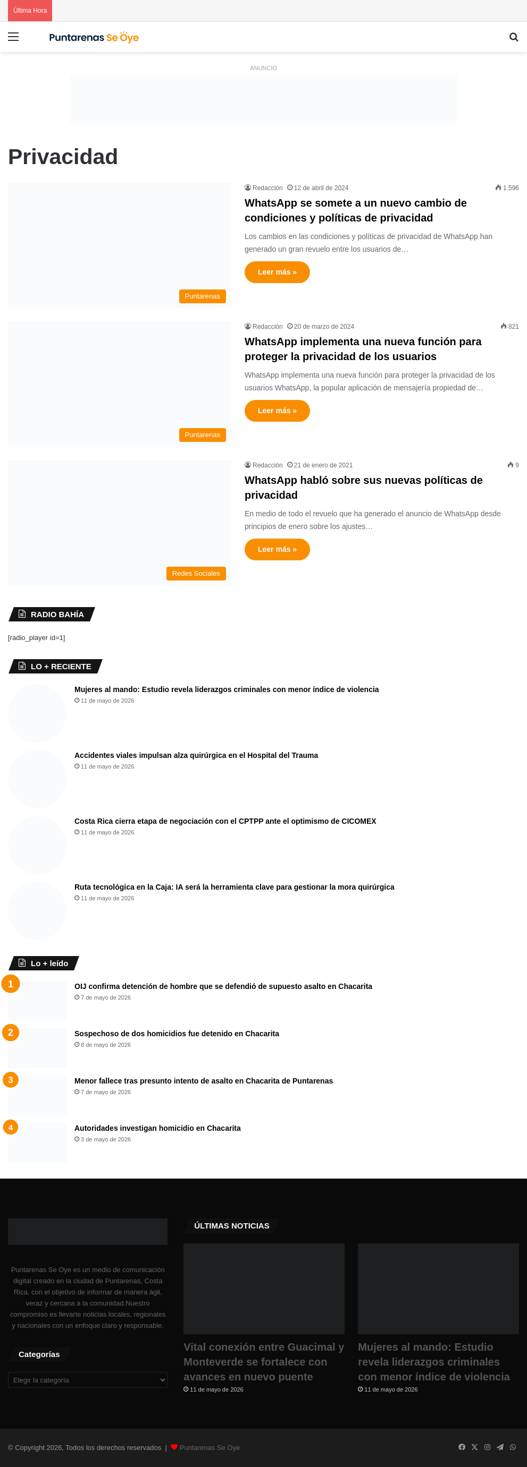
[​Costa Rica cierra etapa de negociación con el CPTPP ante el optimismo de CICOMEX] (37, 845)
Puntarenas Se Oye (210, 1448)
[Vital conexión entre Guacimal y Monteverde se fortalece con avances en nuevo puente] (264, 1288)
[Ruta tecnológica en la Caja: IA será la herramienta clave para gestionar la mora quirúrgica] (37, 911)
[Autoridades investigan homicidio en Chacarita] (37, 1143)
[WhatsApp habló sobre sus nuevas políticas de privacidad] (119, 523)
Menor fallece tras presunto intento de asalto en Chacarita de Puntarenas (203, 1081)
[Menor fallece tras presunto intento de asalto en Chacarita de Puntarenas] (37, 1095)
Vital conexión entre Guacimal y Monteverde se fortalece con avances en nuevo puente (263, 1362)
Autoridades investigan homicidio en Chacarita (157, 1128)
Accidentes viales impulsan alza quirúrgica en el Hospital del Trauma (196, 755)
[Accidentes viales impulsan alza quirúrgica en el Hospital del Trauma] (37, 779)
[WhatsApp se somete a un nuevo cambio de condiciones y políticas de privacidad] (119, 246)
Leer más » (277, 272)
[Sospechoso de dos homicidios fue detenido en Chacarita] (37, 1048)
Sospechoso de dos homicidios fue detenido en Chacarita (176, 1033)
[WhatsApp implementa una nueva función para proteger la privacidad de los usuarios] (119, 384)
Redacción (268, 188)
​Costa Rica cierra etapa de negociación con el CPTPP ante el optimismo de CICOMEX (225, 821)
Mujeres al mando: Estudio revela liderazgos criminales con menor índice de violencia (226, 689)
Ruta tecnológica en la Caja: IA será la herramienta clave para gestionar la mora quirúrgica (234, 887)
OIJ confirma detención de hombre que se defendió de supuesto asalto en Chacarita (223, 986)
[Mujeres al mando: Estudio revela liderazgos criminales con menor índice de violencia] (37, 713)
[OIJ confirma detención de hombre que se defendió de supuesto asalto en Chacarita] (37, 1001)
